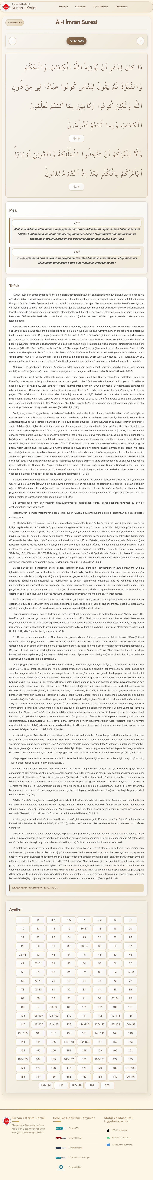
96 (22, 1008)
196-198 (77, 1086)
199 (92, 1086)
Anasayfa (63, 7)
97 (38, 1008)
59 (38, 973)
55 (99, 964)
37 (130, 947)
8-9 (100, 921)
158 (84, 1051)
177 (69, 1069)
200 (107, 1086)
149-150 (84, 1043)
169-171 (100, 1060)
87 (22, 999)
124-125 (84, 1025)
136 (38, 1034)
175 (38, 1069)
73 (68, 982)
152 (115, 1043)
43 (53, 956)
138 (69, 1034)
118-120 (38, 1025)
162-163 (23, 1060)
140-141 (100, 1034)
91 (84, 999)
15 (68, 929)
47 (115, 956)
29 (22, 947)
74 (84, 982)
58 (22, 973)
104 (130, 1008)
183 (22, 1078)
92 (99, 999)
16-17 (84, 929)
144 (22, 1043)
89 (53, 999)
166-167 (69, 1060)
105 (22, 1017)
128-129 (115, 1025)
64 (115, 973)
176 (53, 1069)
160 (115, 1051)
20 (130, 929)
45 (84, 956)
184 (38, 1078)
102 (99, 1008)
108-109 (53, 1017)
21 (22, 938)
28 (130, 938)
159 (99, 1051)
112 (99, 1017)
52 (53, 964)
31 (53, 947)
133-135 (23, 1034)
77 (130, 982)
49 (22, 964)
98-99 (53, 1008)
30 (38, 947)
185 (53, 1078)
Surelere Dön (16, 23)
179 (99, 1069)
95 (130, 999)
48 (130, 956)
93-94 (114, 999)
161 (130, 1051)
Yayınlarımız (121, 7)
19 (115, 929)
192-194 (46, 1086)
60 (53, 973)
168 (84, 1060)
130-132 (130, 1025)
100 (69, 1008)
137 (53, 1034)
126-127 (100, 1025)
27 (115, 938)
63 (99, 973)
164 (38, 1060)
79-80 (38, 990)
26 (99, 938)
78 (22, 990)
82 (68, 990)
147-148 (69, 1043)
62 (84, 973)
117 (22, 1025)
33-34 (84, 947)
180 (115, 1069)
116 (130, 1017)
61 (68, 973)
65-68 (130, 973)
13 (38, 929)
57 (130, 964)
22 (38, 938)
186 (69, 1078)
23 (53, 938)
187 (84, 1078)
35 (99, 947)
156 (53, 1051)
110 (69, 1017)
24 (68, 938)
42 (38, 956)
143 (130, 1034)
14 (53, 929)
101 (84, 1008)
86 (130, 990)
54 (84, 964)
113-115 (115, 1017)
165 (53, 1060)
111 (84, 1017)
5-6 (69, 921)
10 (115, 921)
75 (99, 982)
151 (99, 1043)
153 (130, 1043)
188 (99, 1078)
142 (115, 1034)
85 (115, 990)
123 (69, 1025)
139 (84, 1034)
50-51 (38, 964)
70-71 (38, 982)
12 (22, 929)
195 (61, 1086)
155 (38, 1051)
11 (130, 921)
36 (115, 947)
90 (68, 999)
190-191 (130, 1078)
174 (22, 1069)
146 (53, 1043)
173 (130, 1060)
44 (68, 956)
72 (53, 982)
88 (38, 999)
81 (53, 990)
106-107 (38, 1017)
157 (69, 1051)
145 (38, 1043)
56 (115, 964)
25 (84, 938)
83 (84, 990)
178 (84, 1069)
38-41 (22, 956)
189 (115, 1078)
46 (99, 956)
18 (99, 929)
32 (68, 947)
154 (22, 1051)
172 (115, 1060)
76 (115, 982)
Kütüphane (80, 7)
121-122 (53, 1025)
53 (68, 964)
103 (115, 1008)
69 (22, 982)
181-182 (130, 1069)
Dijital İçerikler (101, 7)
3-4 (53, 921)
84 (99, 990)
